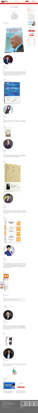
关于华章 (27, 3)
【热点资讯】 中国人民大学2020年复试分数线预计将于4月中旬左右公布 (22, 391)
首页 (5, 3)
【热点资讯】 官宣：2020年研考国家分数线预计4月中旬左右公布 (9, 391)
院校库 (16, 3)
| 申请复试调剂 (34, 45)
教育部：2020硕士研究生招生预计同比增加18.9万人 (32, 15)
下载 (34, 10)
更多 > (35, 37)
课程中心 (11, 3)
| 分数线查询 (34, 44)
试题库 (21, 3)
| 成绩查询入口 (34, 43)
